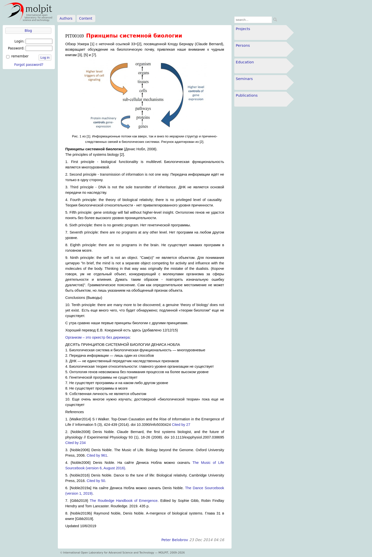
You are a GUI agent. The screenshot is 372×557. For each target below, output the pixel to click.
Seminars (244, 79)
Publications (247, 95)
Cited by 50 (96, 481)
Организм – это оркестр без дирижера (97, 337)
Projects (243, 29)
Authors (66, 18)
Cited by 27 (181, 425)
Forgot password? (28, 65)
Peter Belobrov (174, 540)
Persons (243, 45)
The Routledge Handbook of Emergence (124, 501)
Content (85, 18)
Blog (28, 31)
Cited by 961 (97, 455)
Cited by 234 (75, 443)
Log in (44, 57)
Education (245, 62)
